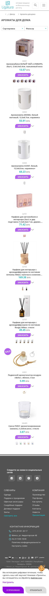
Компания (38, 490)
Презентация (38, 515)
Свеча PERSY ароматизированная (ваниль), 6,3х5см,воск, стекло (24, 427)
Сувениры (9, 490)
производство (38, 495)
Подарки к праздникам (14, 498)
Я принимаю (13, 590)
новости (36, 512)
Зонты (7, 512)
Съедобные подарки (13, 505)
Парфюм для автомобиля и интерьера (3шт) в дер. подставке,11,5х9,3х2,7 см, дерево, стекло (24, 219)
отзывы (36, 505)
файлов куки (36, 578)
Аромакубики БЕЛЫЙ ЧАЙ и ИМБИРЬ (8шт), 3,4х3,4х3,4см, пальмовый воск (24, 65)
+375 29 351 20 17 (19, 531)
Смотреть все (10, 516)
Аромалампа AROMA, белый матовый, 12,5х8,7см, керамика (24, 116)
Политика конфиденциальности (26, 542)
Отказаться (36, 590)
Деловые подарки (12, 509)
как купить (37, 502)
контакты (36, 509)
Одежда (7, 495)
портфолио (37, 498)
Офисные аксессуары (13, 502)
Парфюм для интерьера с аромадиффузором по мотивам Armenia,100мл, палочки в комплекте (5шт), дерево (24, 272)
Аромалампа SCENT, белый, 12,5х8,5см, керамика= (24, 167)
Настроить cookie (19, 546)
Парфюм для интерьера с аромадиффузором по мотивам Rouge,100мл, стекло (24, 325)
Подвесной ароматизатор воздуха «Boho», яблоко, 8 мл (24, 376)
